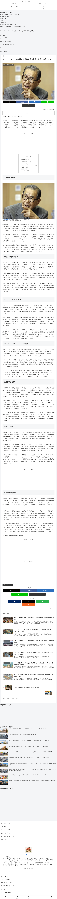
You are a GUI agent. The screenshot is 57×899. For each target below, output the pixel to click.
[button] (46, 102)
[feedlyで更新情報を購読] (30, 598)
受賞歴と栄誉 (24, 166)
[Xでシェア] (11, 102)
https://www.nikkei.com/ (7, 216)
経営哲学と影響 (24, 163)
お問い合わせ (4, 821)
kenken (28, 850)
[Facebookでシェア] (20, 102)
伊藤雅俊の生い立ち (25, 155)
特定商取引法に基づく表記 (8, 831)
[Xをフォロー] (27, 598)
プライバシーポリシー (7, 825)
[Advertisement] (28, 140)
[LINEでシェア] (37, 102)
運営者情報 (4, 835)
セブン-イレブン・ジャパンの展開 (29, 161)
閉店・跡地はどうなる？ (7, 581)
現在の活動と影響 (25, 168)
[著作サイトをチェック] (24, 598)
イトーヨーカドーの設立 (26, 159)
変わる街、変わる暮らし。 (8, 828)
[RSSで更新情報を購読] (33, 598)
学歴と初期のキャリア (26, 157)
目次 (27, 152)
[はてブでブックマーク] (28, 102)
